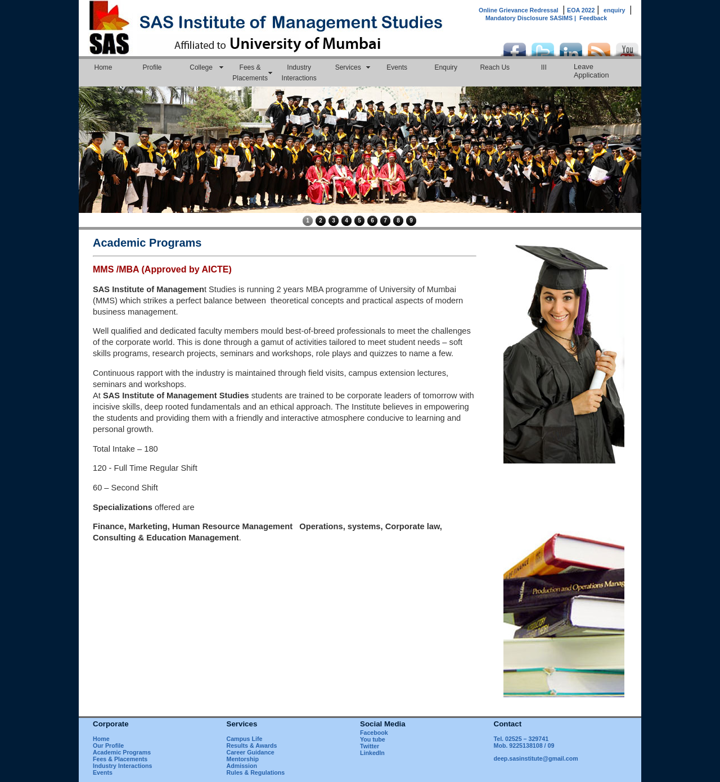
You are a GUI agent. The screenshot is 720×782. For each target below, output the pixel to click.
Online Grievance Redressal (519, 10)
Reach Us (495, 67)
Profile (152, 67)
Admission (242, 765)
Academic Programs (122, 752)
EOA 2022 (581, 10)
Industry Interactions (299, 72)
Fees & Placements (250, 72)
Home (103, 67)
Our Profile (108, 745)
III (544, 67)
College (201, 67)
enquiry (615, 10)
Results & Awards (252, 745)
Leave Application (591, 70)
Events (396, 67)
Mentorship (243, 759)
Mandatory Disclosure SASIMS (532, 18)
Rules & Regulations (256, 772)
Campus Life (245, 738)
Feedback (593, 18)
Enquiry (445, 67)
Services (348, 67)
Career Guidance (250, 752)
